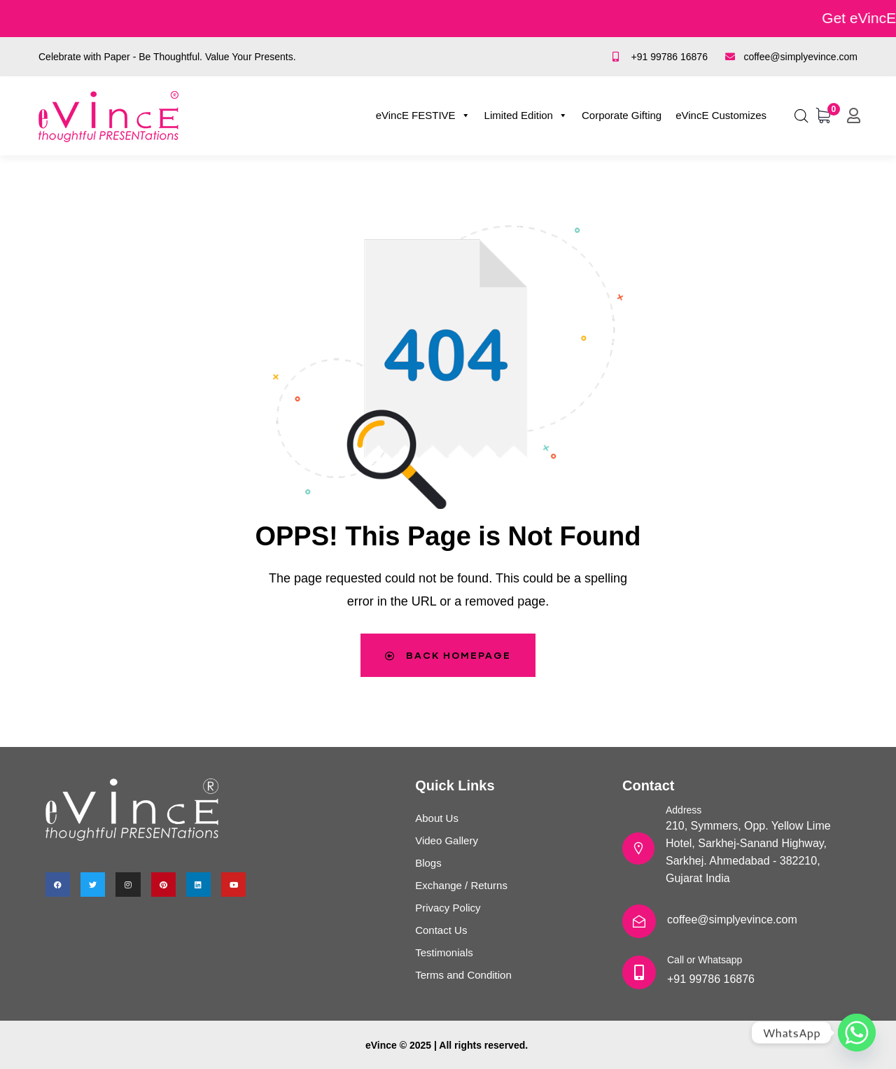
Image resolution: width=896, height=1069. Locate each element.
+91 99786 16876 (711, 979)
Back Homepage (448, 655)
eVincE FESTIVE (423, 116)
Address (683, 810)
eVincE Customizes (721, 115)
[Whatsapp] (857, 1032)
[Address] (638, 848)
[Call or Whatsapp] (639, 972)
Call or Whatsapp (704, 959)
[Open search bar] (801, 113)
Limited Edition (526, 116)
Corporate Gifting (622, 115)
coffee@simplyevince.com (732, 919)
